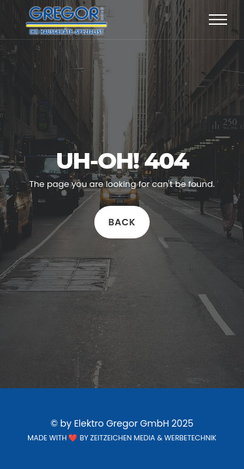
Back (122, 222)
